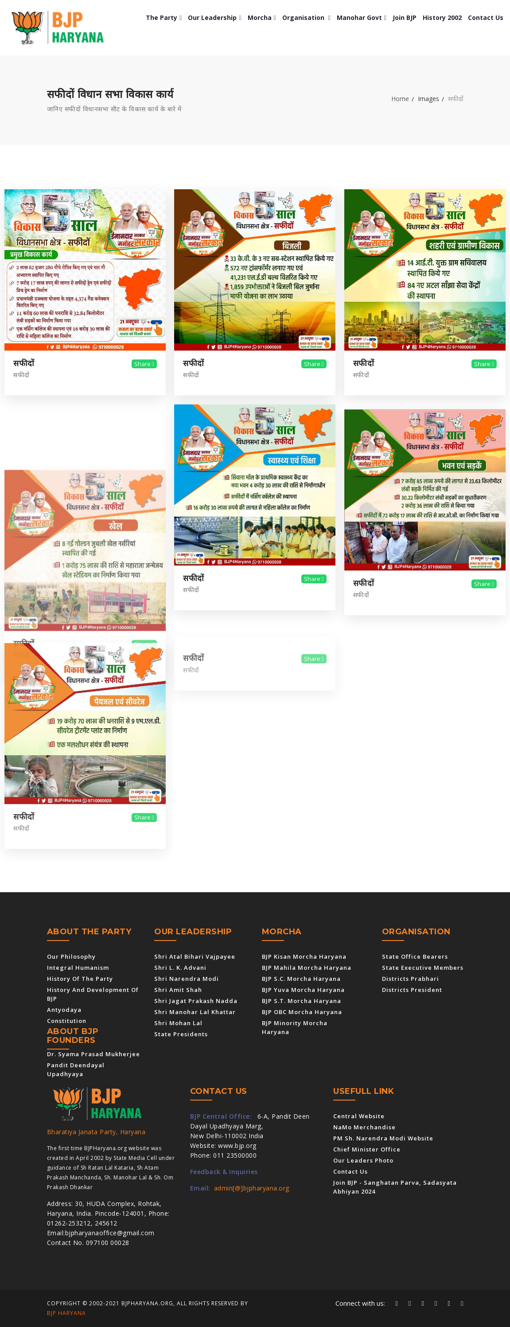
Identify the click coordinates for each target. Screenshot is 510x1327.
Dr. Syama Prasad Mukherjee (93, 1054)
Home (400, 98)
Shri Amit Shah (178, 990)
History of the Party (80, 979)
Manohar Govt (361, 17)
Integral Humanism (78, 968)
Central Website (359, 1116)
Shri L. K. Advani (180, 968)
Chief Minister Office (367, 1149)
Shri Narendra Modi (186, 979)
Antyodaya (64, 1010)
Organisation (306, 17)
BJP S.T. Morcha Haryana (301, 1001)
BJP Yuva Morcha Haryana (303, 990)
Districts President (412, 990)
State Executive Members (422, 968)
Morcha (262, 17)
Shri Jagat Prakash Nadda (195, 1001)
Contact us (485, 17)
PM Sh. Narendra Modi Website (383, 1138)
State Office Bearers (415, 956)
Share (144, 364)
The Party (164, 17)
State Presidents (181, 1034)
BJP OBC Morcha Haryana (302, 1012)
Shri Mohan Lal (178, 1023)
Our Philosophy (71, 956)
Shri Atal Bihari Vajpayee (194, 956)
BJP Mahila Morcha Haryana (306, 968)
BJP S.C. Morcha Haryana (301, 979)
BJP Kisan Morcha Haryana (304, 956)
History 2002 (442, 17)
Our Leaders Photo (363, 1160)
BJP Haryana (66, 1313)
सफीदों (24, 363)
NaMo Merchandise (364, 1127)
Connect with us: (360, 1303)
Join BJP (405, 17)
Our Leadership (214, 17)
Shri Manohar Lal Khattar (195, 1012)
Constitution (66, 1021)
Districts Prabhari (410, 979)
